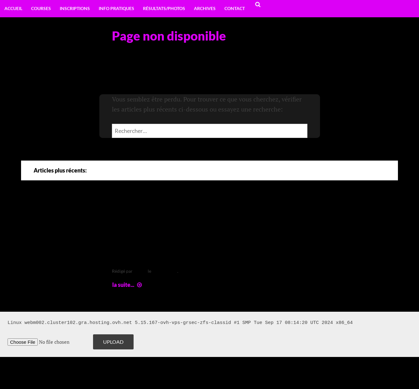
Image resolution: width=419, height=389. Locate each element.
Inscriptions (75, 8)
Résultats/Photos (164, 8)
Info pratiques (116, 8)
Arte (125, 209)
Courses (41, 8)
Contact (234, 8)
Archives (205, 8)
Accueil (13, 8)
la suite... (127, 284)
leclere (140, 271)
